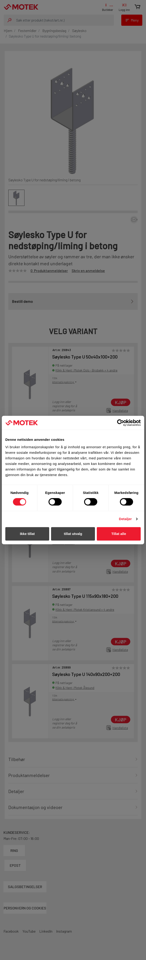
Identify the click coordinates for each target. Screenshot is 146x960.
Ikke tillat (27, 534)
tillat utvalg (73, 534)
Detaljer (125, 519)
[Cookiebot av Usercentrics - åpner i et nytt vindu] (120, 422)
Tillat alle (118, 534)
